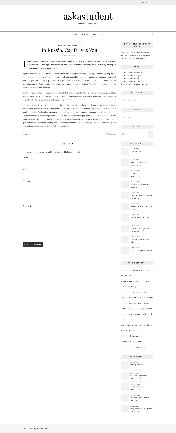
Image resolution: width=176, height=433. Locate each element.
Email (25, 169)
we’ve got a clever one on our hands (141, 207)
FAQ (102, 34)
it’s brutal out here (135, 336)
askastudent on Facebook (131, 72)
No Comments (110, 134)
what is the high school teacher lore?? (138, 163)
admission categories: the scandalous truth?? (139, 229)
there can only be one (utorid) (141, 250)
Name (25, 157)
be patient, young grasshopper (136, 174)
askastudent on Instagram (131, 75)
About (85, 34)
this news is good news (137, 292)
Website (26, 181)
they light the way (136, 151)
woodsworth (75, 46)
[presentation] (41, 197)
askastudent (88, 15)
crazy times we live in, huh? (140, 217)
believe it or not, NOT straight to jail (141, 240)
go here (93, 123)
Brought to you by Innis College (134, 84)
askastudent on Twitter (130, 81)
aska (27, 134)
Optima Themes (42, 428)
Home (74, 34)
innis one (62, 46)
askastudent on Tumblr (130, 78)
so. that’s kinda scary (136, 347)
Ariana (123, 281)
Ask (94, 34)
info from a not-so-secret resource (139, 185)
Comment (27, 206)
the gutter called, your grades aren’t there (141, 196)
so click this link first (52, 126)
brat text (124, 303)
